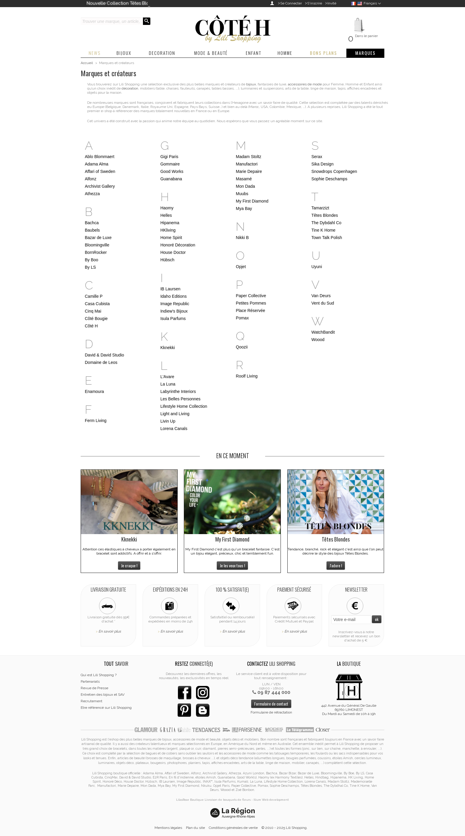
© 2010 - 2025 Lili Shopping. (285, 828)
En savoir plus (109, 631)
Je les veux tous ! (232, 565)
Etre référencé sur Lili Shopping (106, 708)
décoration (130, 88)
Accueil (87, 63)
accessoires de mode (305, 84)
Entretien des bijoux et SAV (103, 694)
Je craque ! (129, 565)
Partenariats (90, 681)
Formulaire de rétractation (271, 712)
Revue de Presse (94, 688)
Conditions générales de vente (233, 828)
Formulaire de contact (271, 703)
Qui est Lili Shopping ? (99, 675)
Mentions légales (168, 828)
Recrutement (91, 701)
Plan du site (195, 828)
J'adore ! (335, 565)
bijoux (251, 84)
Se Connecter (291, 3)
